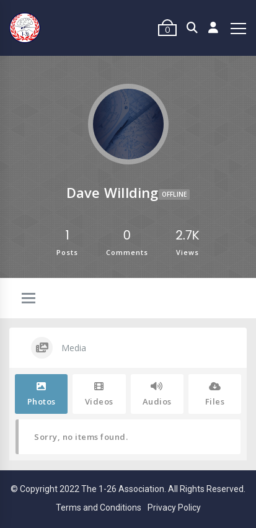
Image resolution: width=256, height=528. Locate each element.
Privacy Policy (174, 507)
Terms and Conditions (98, 507)
